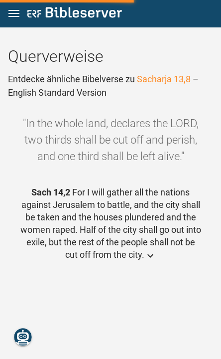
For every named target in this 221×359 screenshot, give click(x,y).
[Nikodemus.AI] (23, 337)
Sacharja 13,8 (164, 79)
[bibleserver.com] (74, 14)
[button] (13, 13)
